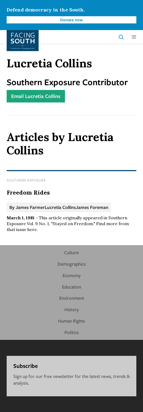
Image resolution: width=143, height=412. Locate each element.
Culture (71, 252)
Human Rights (71, 321)
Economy (72, 275)
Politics (71, 332)
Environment (71, 298)
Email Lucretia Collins (35, 96)
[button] (134, 37)
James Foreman (92, 207)
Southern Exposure (26, 180)
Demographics (72, 264)
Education (71, 287)
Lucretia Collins (60, 207)
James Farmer (30, 207)
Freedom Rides (28, 192)
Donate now (71, 19)
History (71, 309)
